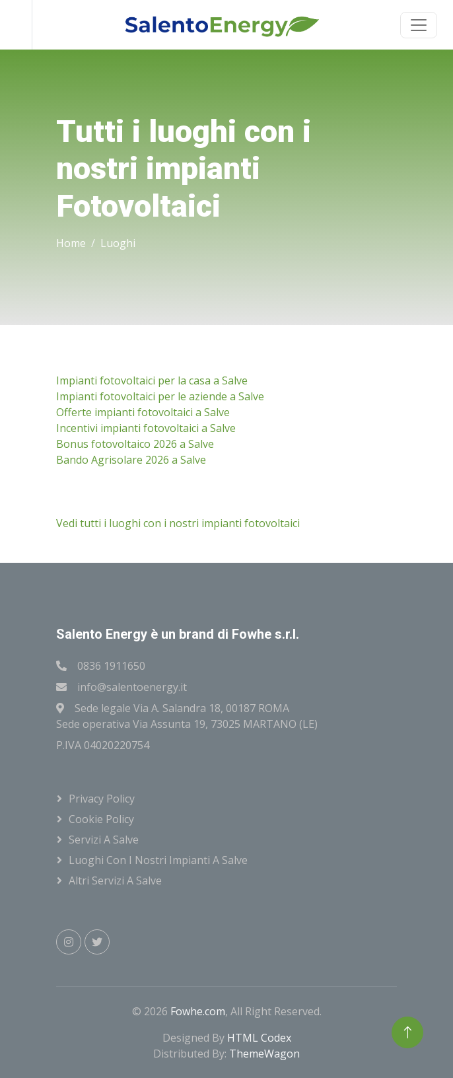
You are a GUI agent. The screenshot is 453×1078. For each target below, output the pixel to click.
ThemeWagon (264, 1053)
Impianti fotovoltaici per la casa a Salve (152, 380)
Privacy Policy (102, 798)
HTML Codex (259, 1037)
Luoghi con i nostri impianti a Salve (158, 860)
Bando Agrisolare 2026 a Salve (131, 459)
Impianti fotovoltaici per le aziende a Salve (160, 396)
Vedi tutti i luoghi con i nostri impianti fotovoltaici (178, 523)
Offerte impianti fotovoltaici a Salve (143, 412)
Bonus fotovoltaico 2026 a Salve (135, 444)
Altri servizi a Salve (115, 880)
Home (71, 243)
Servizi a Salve (104, 839)
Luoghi (117, 243)
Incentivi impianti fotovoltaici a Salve (146, 428)
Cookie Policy (101, 819)
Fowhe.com (197, 1011)
